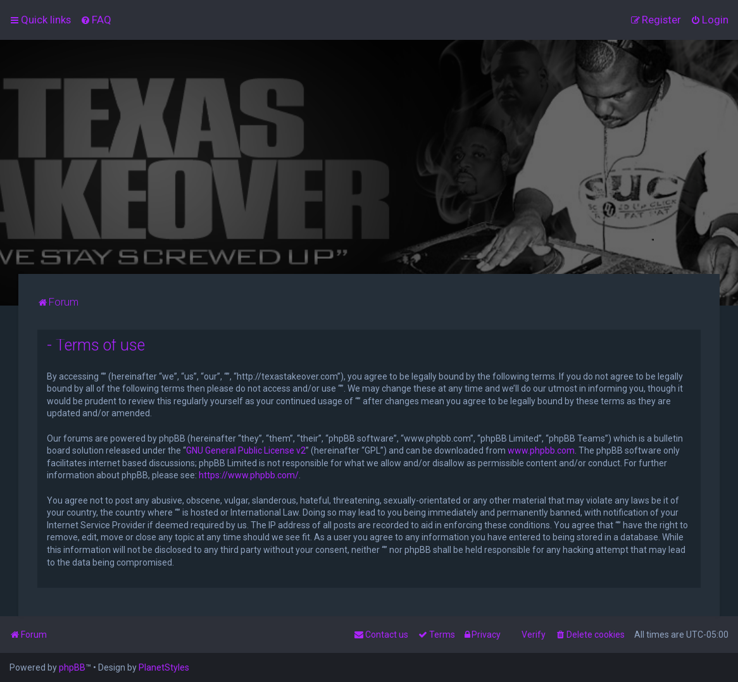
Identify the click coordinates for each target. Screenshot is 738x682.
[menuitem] (95, 19)
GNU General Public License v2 (246, 450)
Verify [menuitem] (534, 634)
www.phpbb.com (541, 450)
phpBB (72, 667)
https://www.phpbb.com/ (249, 475)
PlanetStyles (164, 667)
